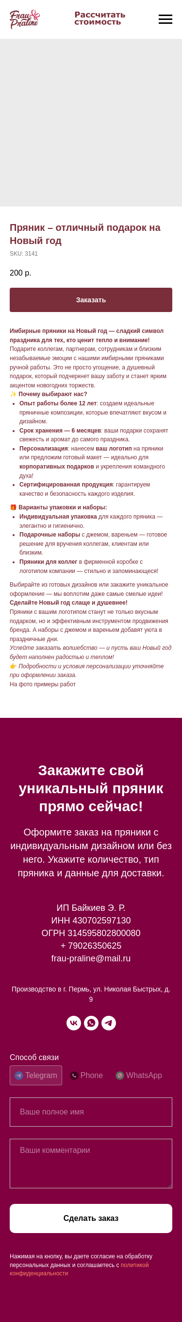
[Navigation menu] (165, 19)
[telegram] (108, 1023)
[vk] (73, 1023)
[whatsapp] (91, 1023)
